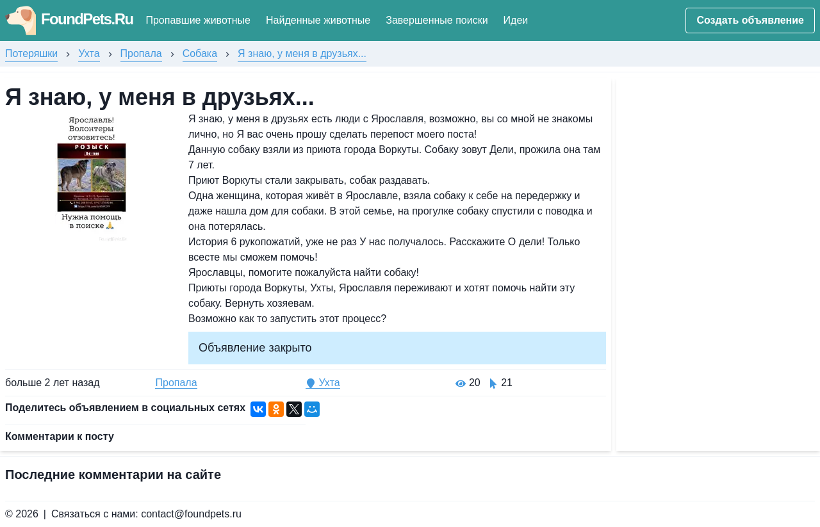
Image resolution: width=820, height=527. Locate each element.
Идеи (516, 20)
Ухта (88, 53)
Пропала (141, 53)
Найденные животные (318, 20)
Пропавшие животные (197, 20)
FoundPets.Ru (69, 19)
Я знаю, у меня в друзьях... (302, 53)
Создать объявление (750, 20)
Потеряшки (31, 53)
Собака (200, 53)
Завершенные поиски (437, 20)
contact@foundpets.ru (191, 513)
